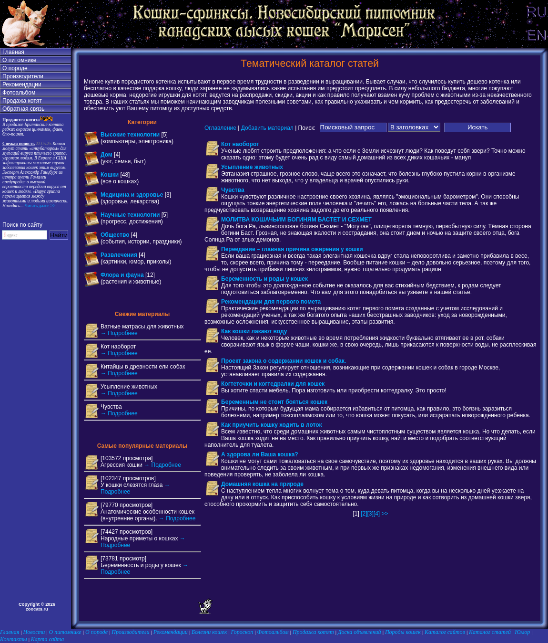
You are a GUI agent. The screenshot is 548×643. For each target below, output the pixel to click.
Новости (34, 632)
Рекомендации (21, 84)
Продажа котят (22, 100)
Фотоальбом (18, 92)
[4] (377, 513)
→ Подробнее (119, 333)
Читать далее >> (39, 205)
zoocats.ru (37, 609)
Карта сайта (47, 639)
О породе (15, 68)
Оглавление (220, 127)
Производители (22, 76)
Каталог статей (490, 632)
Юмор (522, 632)
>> (385, 513)
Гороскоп (242, 632)
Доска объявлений (359, 632)
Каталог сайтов (445, 632)
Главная (13, 52)
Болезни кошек (209, 632)
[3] (370, 513)
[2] (364, 513)
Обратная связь (23, 108)
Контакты (13, 639)
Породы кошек (403, 632)
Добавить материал (267, 127)
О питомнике (19, 60)
